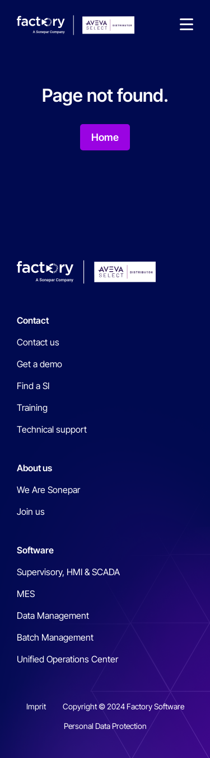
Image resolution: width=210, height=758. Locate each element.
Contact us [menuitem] (38, 342)
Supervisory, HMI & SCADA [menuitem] (68, 571)
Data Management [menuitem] (53, 615)
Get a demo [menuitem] (39, 363)
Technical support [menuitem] (52, 429)
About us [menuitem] (34, 467)
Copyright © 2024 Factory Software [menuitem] (123, 706)
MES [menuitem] (26, 593)
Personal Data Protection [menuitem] (105, 726)
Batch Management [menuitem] (55, 637)
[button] (186, 25)
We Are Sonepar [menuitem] (48, 489)
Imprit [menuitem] (36, 706)
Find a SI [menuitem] (33, 385)
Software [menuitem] (35, 550)
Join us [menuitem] (31, 511)
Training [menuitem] (32, 407)
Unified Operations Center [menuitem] (67, 659)
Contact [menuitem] (33, 320)
